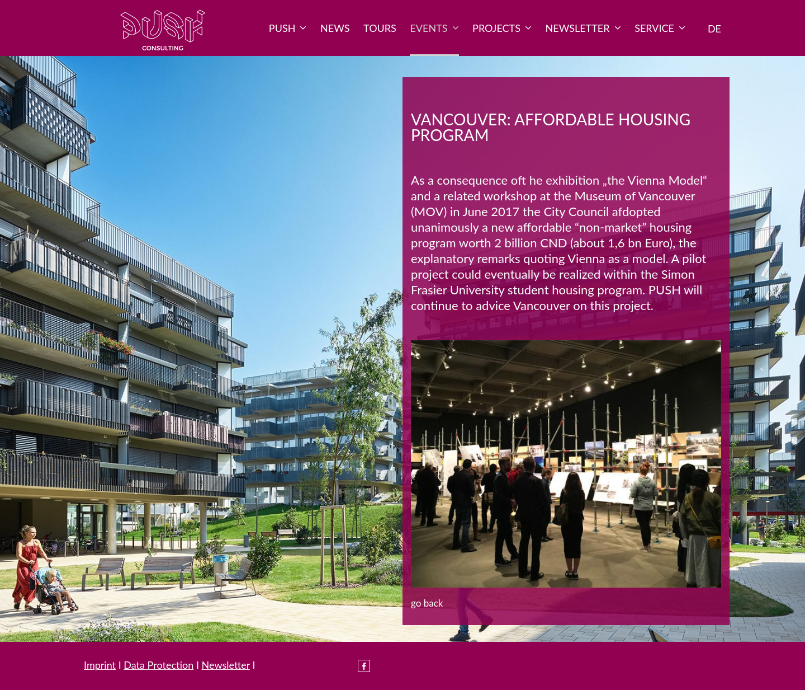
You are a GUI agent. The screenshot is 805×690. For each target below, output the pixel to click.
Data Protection (158, 665)
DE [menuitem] (714, 28)
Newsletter (226, 665)
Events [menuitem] (434, 28)
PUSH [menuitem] (288, 28)
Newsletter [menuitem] (583, 28)
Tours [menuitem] (379, 28)
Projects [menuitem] (502, 28)
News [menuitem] (334, 28)
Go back (427, 603)
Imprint (100, 665)
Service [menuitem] (659, 28)
